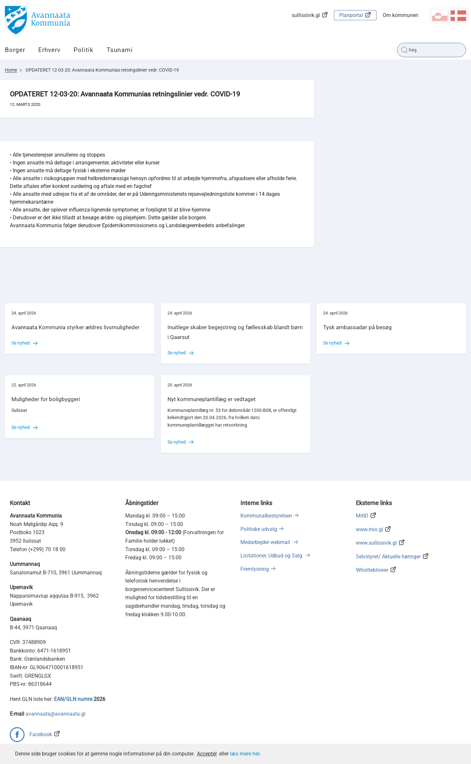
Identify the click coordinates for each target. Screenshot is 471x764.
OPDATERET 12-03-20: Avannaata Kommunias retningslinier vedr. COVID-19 (102, 70)
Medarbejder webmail (265, 542)
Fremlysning (254, 569)
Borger (15, 50)
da (458, 15)
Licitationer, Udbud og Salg (272, 555)
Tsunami (120, 50)
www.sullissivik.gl (376, 543)
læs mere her (244, 754)
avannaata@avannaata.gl (55, 714)
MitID (362, 516)
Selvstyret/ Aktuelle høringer (388, 556)
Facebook (40, 734)
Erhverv (49, 50)
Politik (84, 50)
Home (11, 70)
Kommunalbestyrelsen (266, 516)
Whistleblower (372, 570)
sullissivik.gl (306, 15)
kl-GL (439, 15)
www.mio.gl (369, 529)
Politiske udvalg (258, 529)
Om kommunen (400, 15)
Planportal (351, 15)
